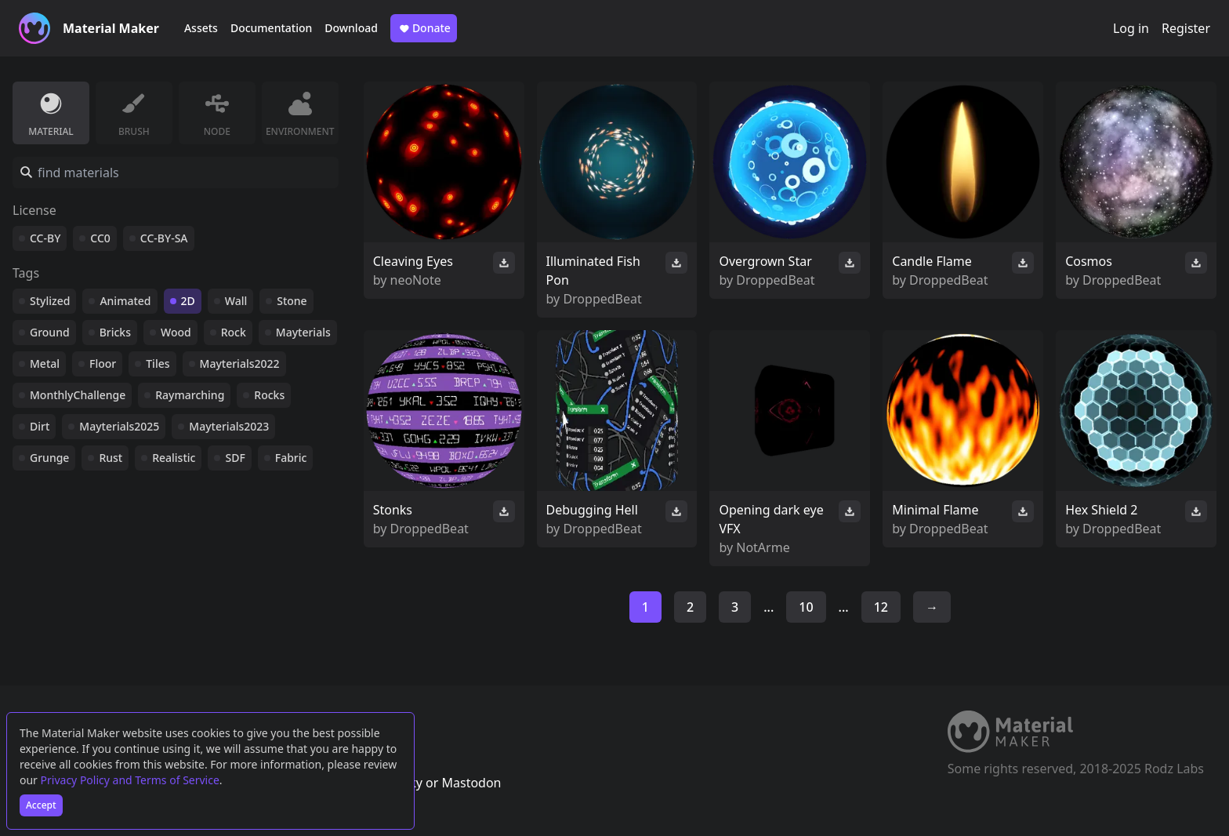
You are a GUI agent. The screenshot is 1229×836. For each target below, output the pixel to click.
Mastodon (471, 782)
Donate (424, 28)
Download (351, 27)
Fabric (291, 457)
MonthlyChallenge (77, 394)
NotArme (762, 547)
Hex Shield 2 (1101, 509)
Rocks (269, 394)
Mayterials (303, 332)
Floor (102, 363)
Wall (236, 300)
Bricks (115, 332)
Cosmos (1088, 261)
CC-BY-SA (164, 238)
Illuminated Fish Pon (593, 271)
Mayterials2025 (119, 426)
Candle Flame (932, 261)
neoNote (415, 280)
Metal (45, 363)
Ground (50, 332)
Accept (41, 805)
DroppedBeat (602, 298)
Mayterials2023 (229, 426)
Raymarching (189, 394)
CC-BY (45, 238)
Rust (110, 457)
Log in (1131, 28)
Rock (233, 332)
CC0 (100, 238)
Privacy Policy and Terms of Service (130, 779)
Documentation (271, 27)
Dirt (39, 426)
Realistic (173, 457)
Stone (291, 300)
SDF (235, 457)
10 (806, 607)
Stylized (50, 300)
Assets (201, 27)
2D (188, 300)
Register (1186, 28)
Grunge (49, 457)
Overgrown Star (765, 261)
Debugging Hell (592, 509)
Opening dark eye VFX (771, 519)
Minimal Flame (935, 509)
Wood (176, 332)
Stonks (392, 509)
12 (881, 607)
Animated (125, 300)
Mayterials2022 (240, 363)
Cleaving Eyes (413, 261)
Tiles (157, 363)
